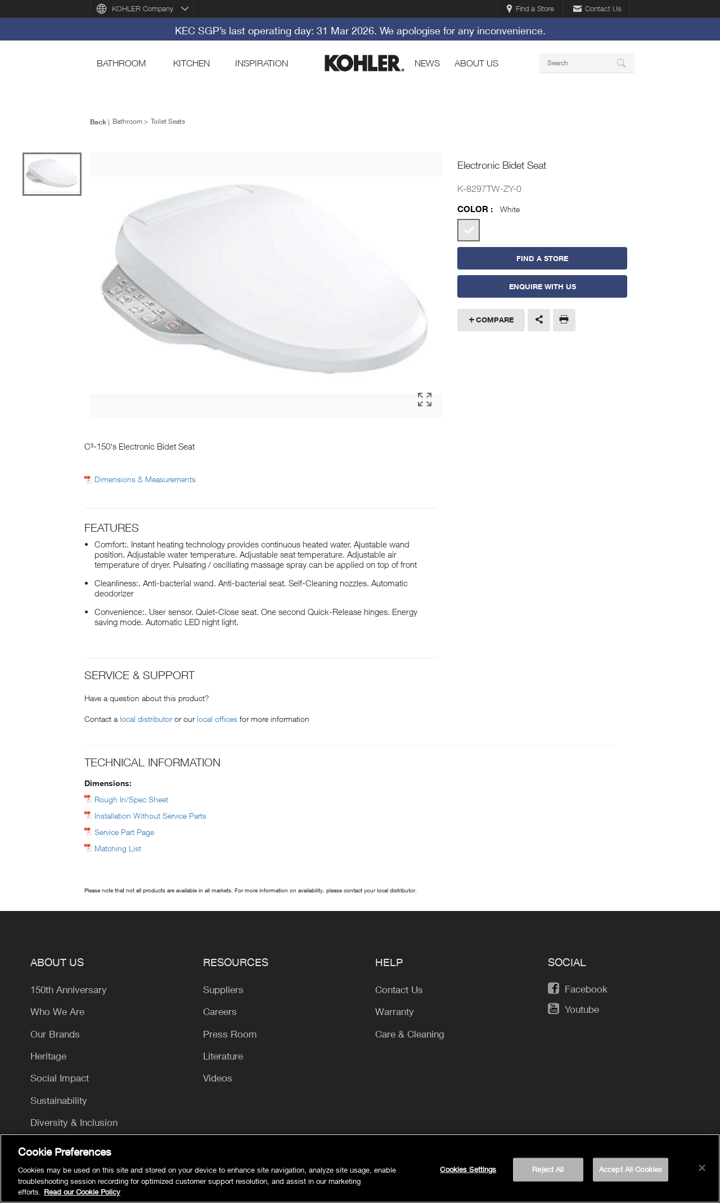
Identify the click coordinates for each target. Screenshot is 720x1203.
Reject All (548, 1172)
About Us (476, 63)
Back (98, 121)
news (427, 63)
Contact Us (597, 8)
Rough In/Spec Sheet (131, 799)
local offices (217, 719)
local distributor (146, 719)
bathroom (121, 63)
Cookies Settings (468, 1172)
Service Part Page (124, 832)
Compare (495, 319)
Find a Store (530, 8)
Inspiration (261, 63)
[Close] (702, 1171)
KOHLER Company (142, 8)
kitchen (191, 63)
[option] (266, 285)
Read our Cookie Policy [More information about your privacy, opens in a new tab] (82, 1195)
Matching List (117, 848)
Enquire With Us (542, 286)
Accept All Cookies (630, 1172)
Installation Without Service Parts (150, 815)
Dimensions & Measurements (145, 479)
